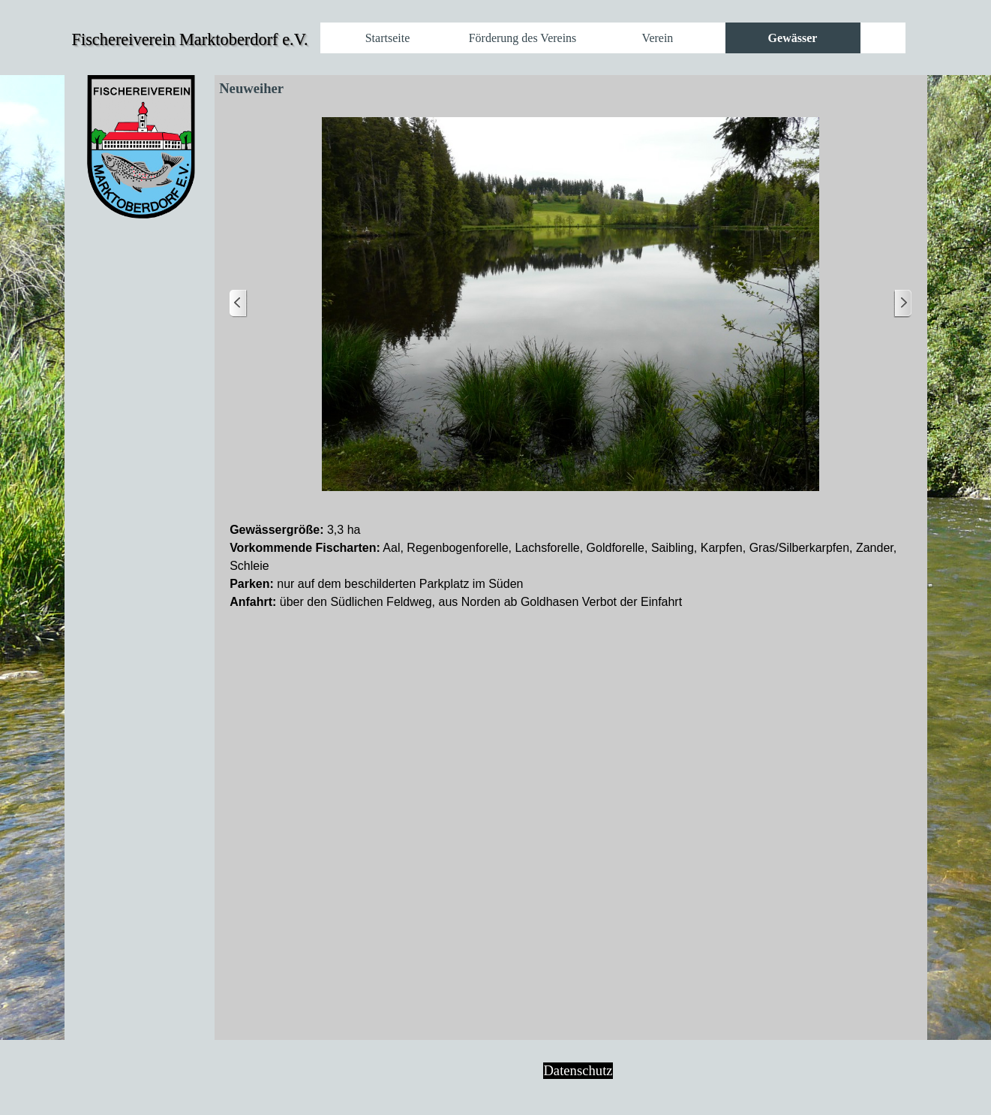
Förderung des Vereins (523, 38)
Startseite (387, 38)
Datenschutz (577, 1070)
